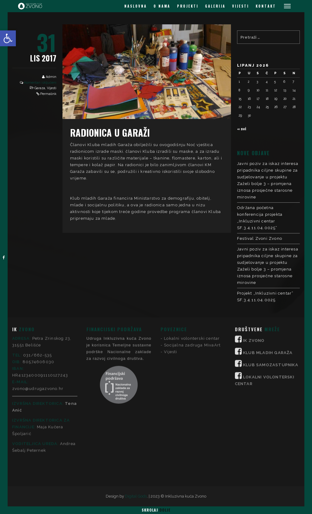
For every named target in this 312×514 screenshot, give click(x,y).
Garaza (39, 88)
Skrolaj (156, 509)
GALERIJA (215, 6)
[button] (8, 38)
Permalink (48, 94)
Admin (51, 77)
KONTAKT (266, 6)
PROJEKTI (187, 6)
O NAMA (162, 6)
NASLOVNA (135, 6)
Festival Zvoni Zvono (259, 238)
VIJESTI (240, 6)
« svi (241, 129)
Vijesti (51, 88)
